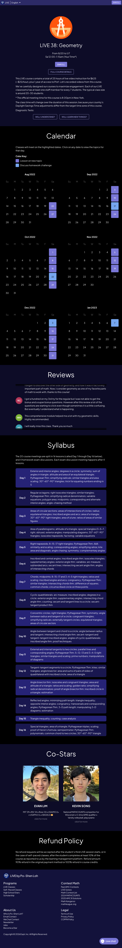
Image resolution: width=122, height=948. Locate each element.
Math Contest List (69, 892)
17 (115, 206)
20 (52, 206)
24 (115, 214)
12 (115, 260)
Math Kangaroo (68, 901)
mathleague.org (68, 904)
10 (115, 198)
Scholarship (8, 895)
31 (52, 355)
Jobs (5, 925)
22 (52, 276)
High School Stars (11, 892)
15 (52, 268)
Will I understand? (45, 116)
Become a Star (10, 928)
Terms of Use (67, 913)
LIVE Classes (9, 887)
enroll (61, 64)
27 (52, 214)
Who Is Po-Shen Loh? (13, 913)
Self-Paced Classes (12, 889)
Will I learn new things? (74, 116)
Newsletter (8, 922)
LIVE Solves (66, 889)
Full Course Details (61, 71)
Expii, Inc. (24, 934)
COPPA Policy (67, 919)
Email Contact (9, 916)
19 (115, 268)
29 (52, 285)
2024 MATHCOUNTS (70, 895)
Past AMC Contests (70, 887)
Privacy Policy (67, 916)
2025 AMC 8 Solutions (71, 898)
